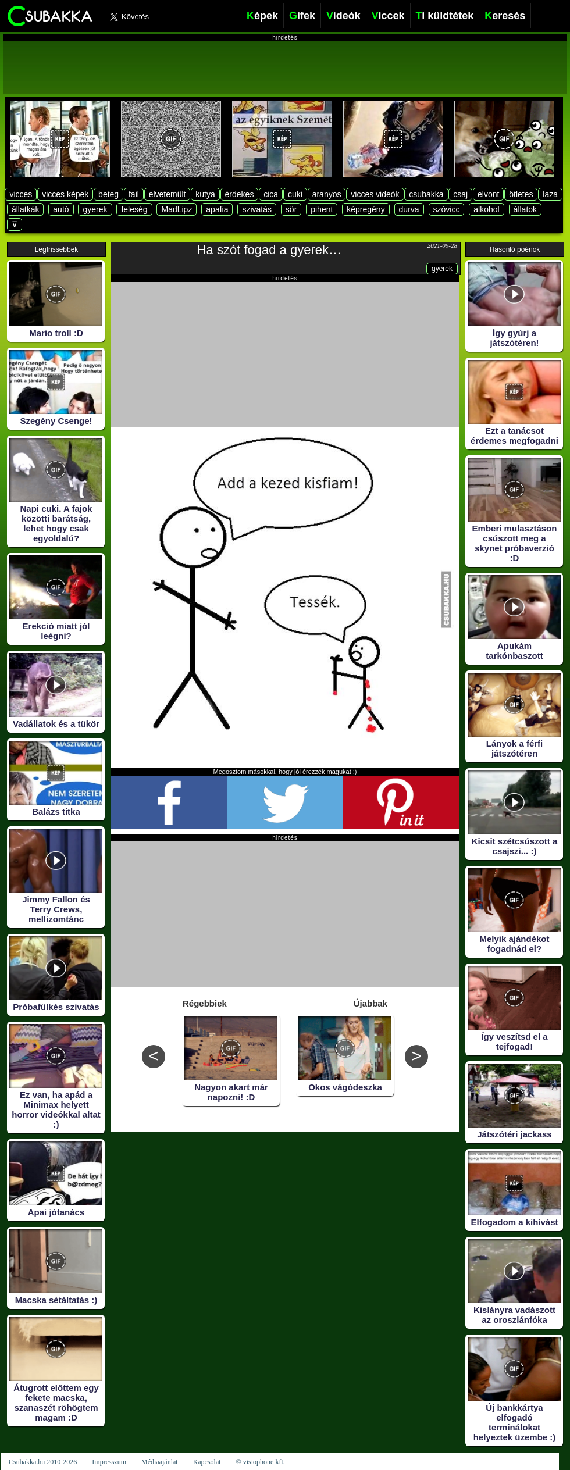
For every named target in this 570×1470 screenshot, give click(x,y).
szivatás (257, 209)
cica (270, 194)
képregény (365, 209)
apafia (217, 209)
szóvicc (446, 209)
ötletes (521, 194)
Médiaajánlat (159, 1462)
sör (291, 209)
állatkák (25, 209)
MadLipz (176, 209)
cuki (295, 194)
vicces (20, 194)
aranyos (326, 194)
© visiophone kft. (260, 1462)
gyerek (95, 209)
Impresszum (109, 1462)
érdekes (239, 194)
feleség (134, 209)
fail (134, 194)
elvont (488, 194)
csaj (460, 194)
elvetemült (167, 194)
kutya (205, 194)
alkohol (486, 209)
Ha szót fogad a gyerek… (269, 249)
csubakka (426, 194)
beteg (108, 194)
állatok (525, 209)
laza (550, 194)
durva (409, 209)
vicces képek (65, 194)
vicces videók (375, 194)
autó (61, 209)
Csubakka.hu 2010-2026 (43, 1462)
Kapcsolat (207, 1462)
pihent (322, 209)
